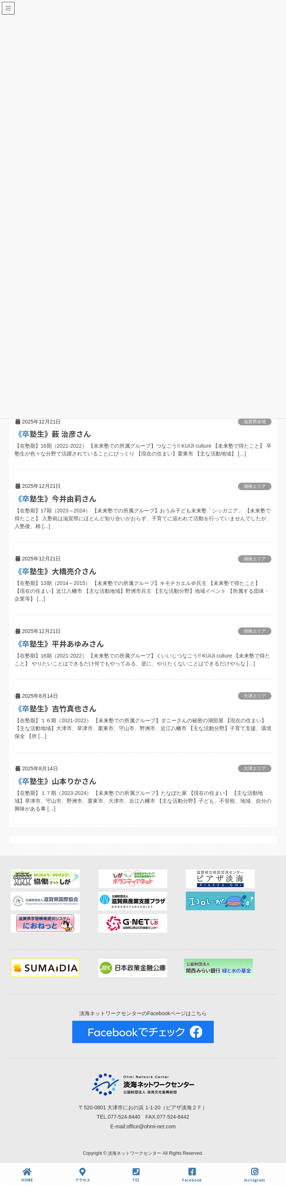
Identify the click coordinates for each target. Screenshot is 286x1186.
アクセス (82, 1175)
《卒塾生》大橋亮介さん (55, 571)
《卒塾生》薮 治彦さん (53, 433)
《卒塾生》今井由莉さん (55, 498)
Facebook (191, 1175)
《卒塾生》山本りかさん (55, 781)
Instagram (254, 1175)
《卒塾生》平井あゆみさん (59, 643)
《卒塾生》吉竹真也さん (55, 708)
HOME (27, 1175)
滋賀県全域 (255, 421)
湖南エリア (255, 486)
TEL (136, 1175)
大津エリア (255, 696)
